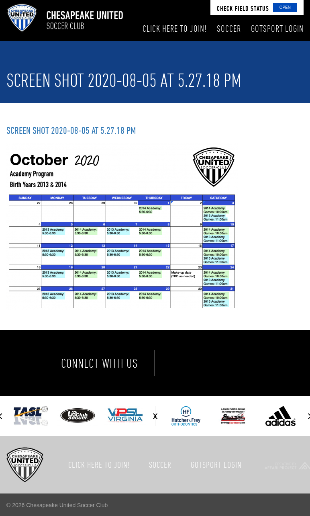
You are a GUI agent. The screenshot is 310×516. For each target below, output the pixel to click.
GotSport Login (216, 464)
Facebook (185, 363)
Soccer (160, 464)
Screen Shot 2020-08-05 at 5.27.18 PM (71, 130)
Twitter (218, 363)
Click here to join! (99, 464)
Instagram (252, 363)
